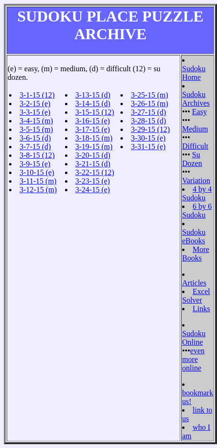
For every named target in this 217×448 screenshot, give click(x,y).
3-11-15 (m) (38, 181)
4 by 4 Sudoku (197, 193)
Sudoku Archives (196, 98)
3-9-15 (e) (35, 164)
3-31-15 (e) (148, 146)
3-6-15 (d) (35, 138)
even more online (193, 359)
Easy (199, 112)
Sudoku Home (194, 73)
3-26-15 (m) (149, 103)
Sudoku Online (194, 337)
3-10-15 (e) (37, 172)
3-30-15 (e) (148, 138)
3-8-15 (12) (37, 155)
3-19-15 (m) (94, 146)
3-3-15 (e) (35, 112)
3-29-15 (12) (150, 129)
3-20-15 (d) (93, 155)
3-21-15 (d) (93, 164)
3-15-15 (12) (95, 112)
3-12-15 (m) (38, 190)
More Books (195, 253)
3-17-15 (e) (93, 129)
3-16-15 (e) (93, 121)
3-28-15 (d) (148, 121)
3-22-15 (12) (95, 172)
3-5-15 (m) (36, 129)
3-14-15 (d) (93, 103)
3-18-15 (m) (94, 138)
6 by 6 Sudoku (197, 210)
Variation (196, 180)
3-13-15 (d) (93, 95)
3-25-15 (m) (149, 95)
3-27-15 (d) (148, 112)
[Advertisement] (149, 181)
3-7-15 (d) (35, 146)
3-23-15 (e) (93, 181)
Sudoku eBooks (194, 236)
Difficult (195, 146)
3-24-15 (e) (93, 190)
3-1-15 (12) (37, 95)
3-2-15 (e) (35, 103)
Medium (195, 129)
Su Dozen (192, 159)
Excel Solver (196, 295)
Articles (194, 283)
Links (201, 309)
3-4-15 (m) (36, 121)
